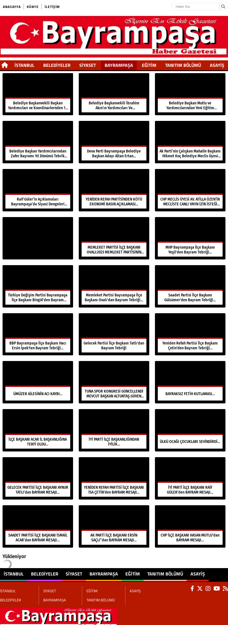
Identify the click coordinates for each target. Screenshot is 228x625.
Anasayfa (12, 6)
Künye (33, 6)
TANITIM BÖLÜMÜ (183, 65)
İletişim (52, 6)
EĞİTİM (149, 65)
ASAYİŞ (217, 65)
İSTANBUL (24, 65)
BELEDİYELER (57, 65)
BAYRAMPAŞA (119, 65)
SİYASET (87, 65)
